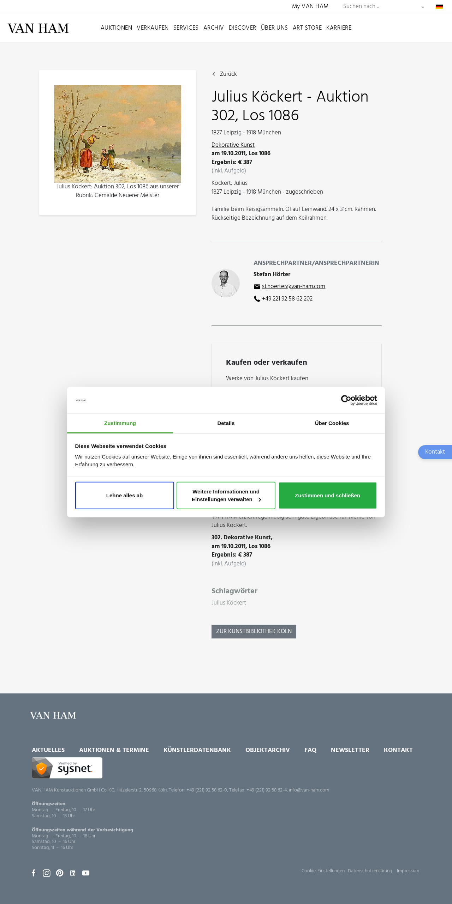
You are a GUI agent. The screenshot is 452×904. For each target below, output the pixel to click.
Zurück (228, 74)
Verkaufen (153, 28)
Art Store (307, 28)
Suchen (423, 7)
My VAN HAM (310, 6)
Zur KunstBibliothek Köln (254, 631)
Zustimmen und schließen (327, 495)
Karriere (338, 28)
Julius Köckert (229, 603)
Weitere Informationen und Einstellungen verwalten (226, 495)
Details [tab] (225, 423)
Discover (242, 28)
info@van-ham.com (309, 790)
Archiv (213, 28)
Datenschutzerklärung (370, 871)
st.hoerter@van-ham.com (293, 286)
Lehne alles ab (124, 495)
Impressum (408, 871)
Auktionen (116, 28)
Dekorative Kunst (233, 145)
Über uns (274, 28)
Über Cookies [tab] (332, 423)
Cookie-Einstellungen (323, 871)
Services (186, 28)
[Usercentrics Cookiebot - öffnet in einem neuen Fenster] (346, 400)
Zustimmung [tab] (120, 423)
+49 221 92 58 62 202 (287, 299)
